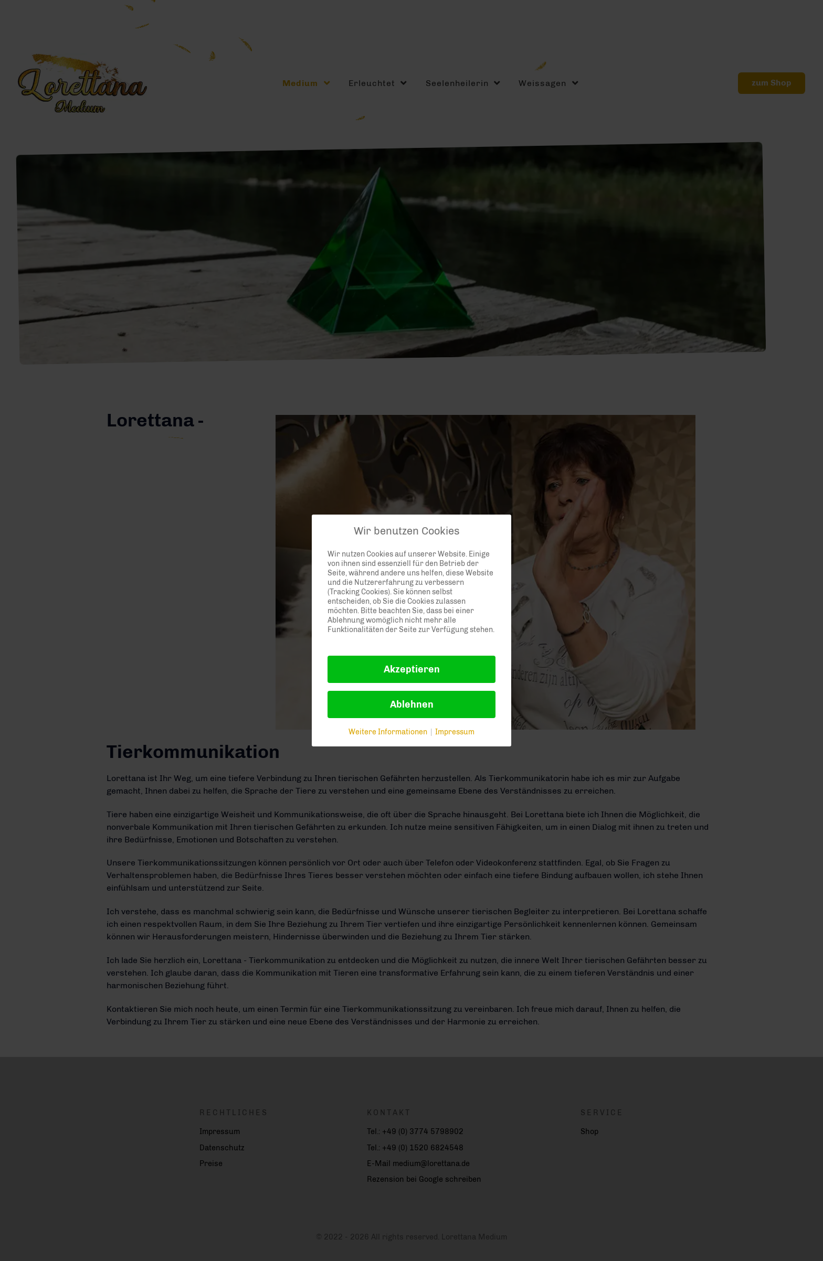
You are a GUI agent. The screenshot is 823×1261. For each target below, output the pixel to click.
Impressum (454, 732)
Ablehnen (412, 704)
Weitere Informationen (388, 732)
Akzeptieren (412, 669)
